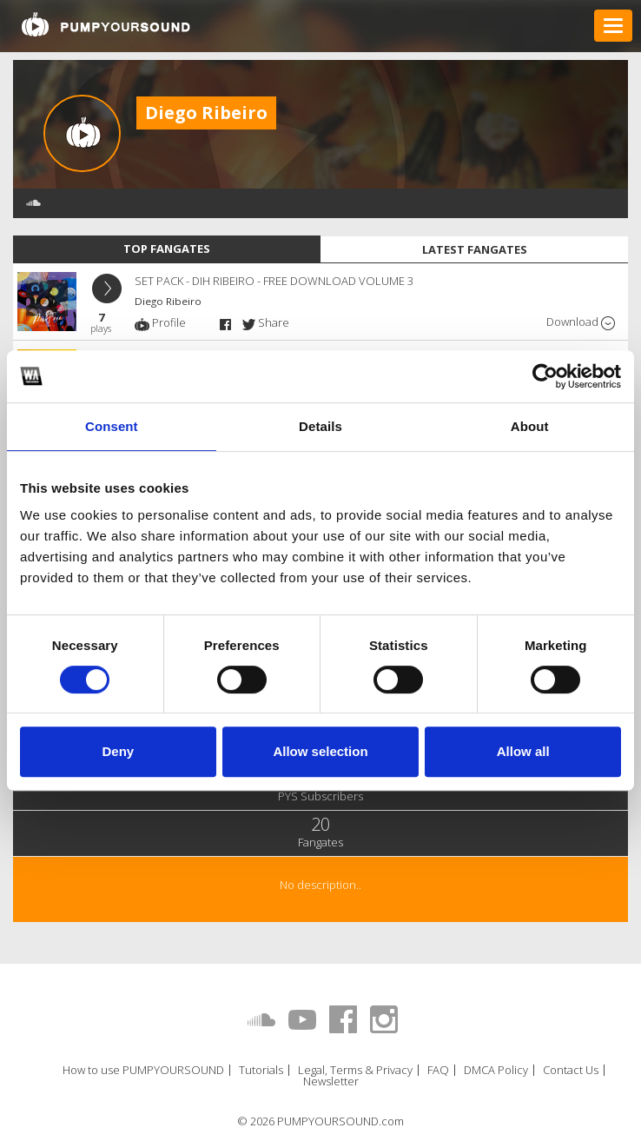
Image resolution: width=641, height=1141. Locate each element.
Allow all (523, 751)
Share (265, 322)
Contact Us (570, 1070)
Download (580, 322)
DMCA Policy (496, 1070)
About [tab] (530, 426)
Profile (160, 322)
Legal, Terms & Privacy (355, 1070)
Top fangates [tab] (166, 248)
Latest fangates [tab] (474, 249)
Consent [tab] (111, 426)
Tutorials (261, 1070)
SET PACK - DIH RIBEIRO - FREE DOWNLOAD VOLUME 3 (274, 281)
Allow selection (320, 751)
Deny (118, 751)
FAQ (438, 1070)
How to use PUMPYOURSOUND (143, 1070)
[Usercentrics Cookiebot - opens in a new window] (545, 376)
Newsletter (331, 1081)
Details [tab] (320, 426)
